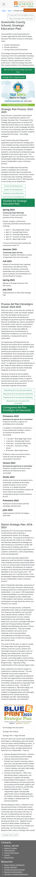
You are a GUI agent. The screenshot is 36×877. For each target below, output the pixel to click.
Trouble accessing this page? (14, 870)
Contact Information (11, 853)
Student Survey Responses (13, 190)
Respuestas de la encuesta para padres (18, 390)
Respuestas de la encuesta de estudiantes (18, 394)
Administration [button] (30, 10)
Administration (9, 850)
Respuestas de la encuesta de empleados (18, 397)
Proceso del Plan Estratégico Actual (21, 15)
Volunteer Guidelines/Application (16, 874)
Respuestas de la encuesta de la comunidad (18, 402)
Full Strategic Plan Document (13, 728)
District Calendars (10, 867)
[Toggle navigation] (4, 4)
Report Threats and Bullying (14, 865)
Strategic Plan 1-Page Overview (13, 77)
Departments (9, 857)
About (10, 11)
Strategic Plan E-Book (10, 731)
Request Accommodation (13, 872)
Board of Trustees (10, 848)
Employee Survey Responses (13, 193)
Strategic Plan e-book (10, 835)
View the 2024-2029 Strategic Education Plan (18, 71)
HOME (4, 11)
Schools (7, 855)
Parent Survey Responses (13, 186)
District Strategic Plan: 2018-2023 (21, 19)
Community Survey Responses (13, 197)
